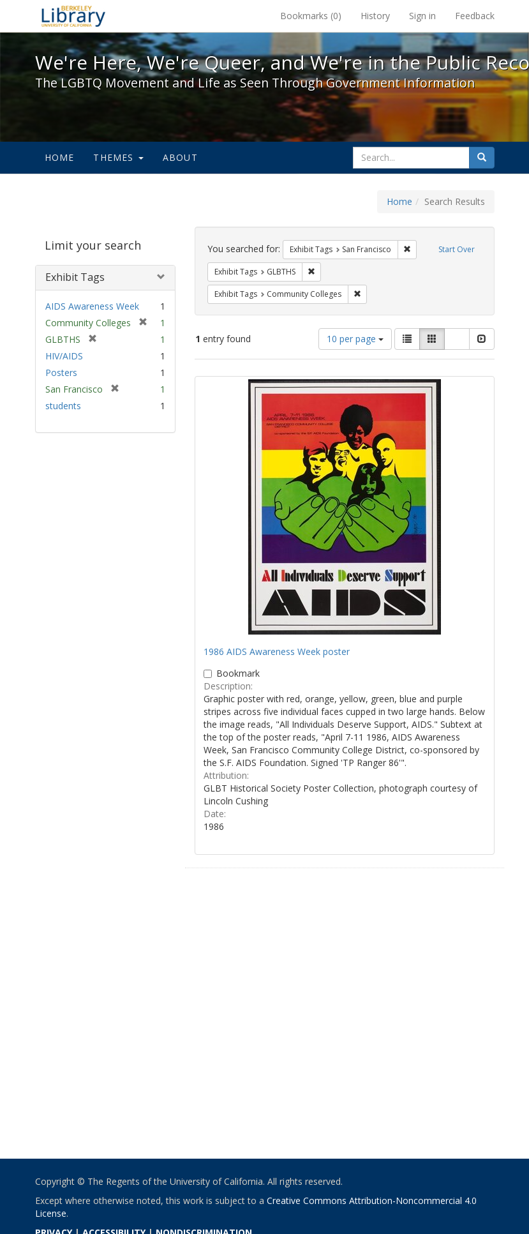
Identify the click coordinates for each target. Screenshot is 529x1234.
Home (60, 157)
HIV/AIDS (64, 356)
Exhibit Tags (75, 277)
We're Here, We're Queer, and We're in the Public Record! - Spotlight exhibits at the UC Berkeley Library (73, 16)
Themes (118, 157)
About (180, 157)
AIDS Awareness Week (92, 306)
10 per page (355, 339)
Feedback (475, 16)
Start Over (456, 249)
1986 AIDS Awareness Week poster (277, 651)
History (375, 16)
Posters (61, 372)
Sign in (422, 16)
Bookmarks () (310, 16)
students (63, 406)
